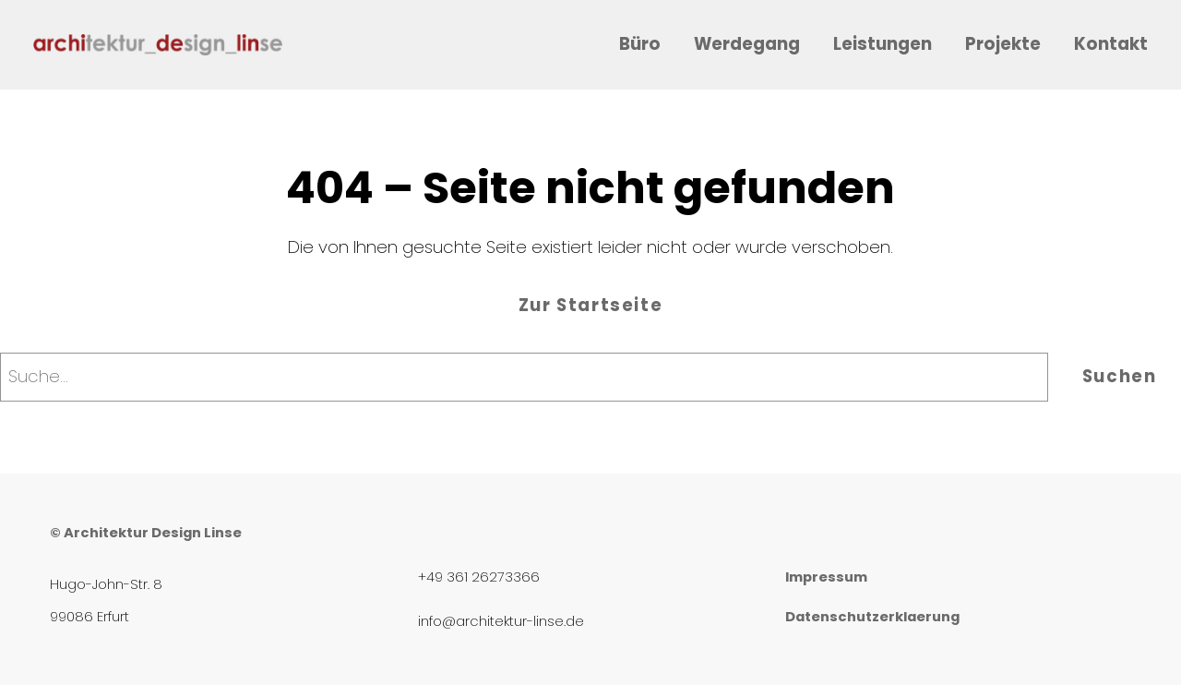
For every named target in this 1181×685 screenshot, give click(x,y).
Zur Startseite (590, 305)
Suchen (1119, 376)
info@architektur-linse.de (501, 621)
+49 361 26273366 (479, 577)
